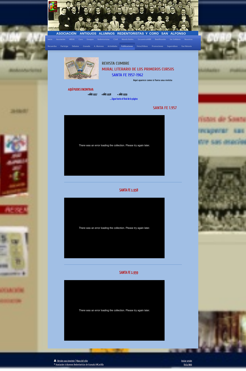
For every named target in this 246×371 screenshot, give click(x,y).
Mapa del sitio (82, 360)
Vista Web (188, 364)
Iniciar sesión (186, 360)
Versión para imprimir (64, 360)
